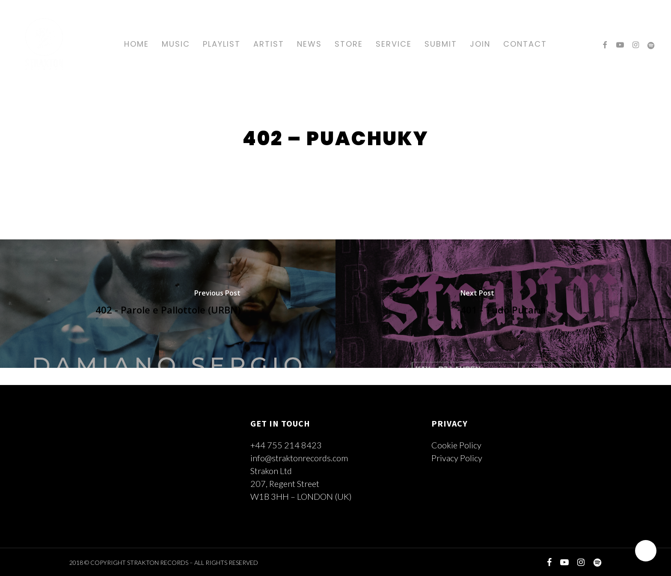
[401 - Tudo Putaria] (503, 303)
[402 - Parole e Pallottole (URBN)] (168, 303)
